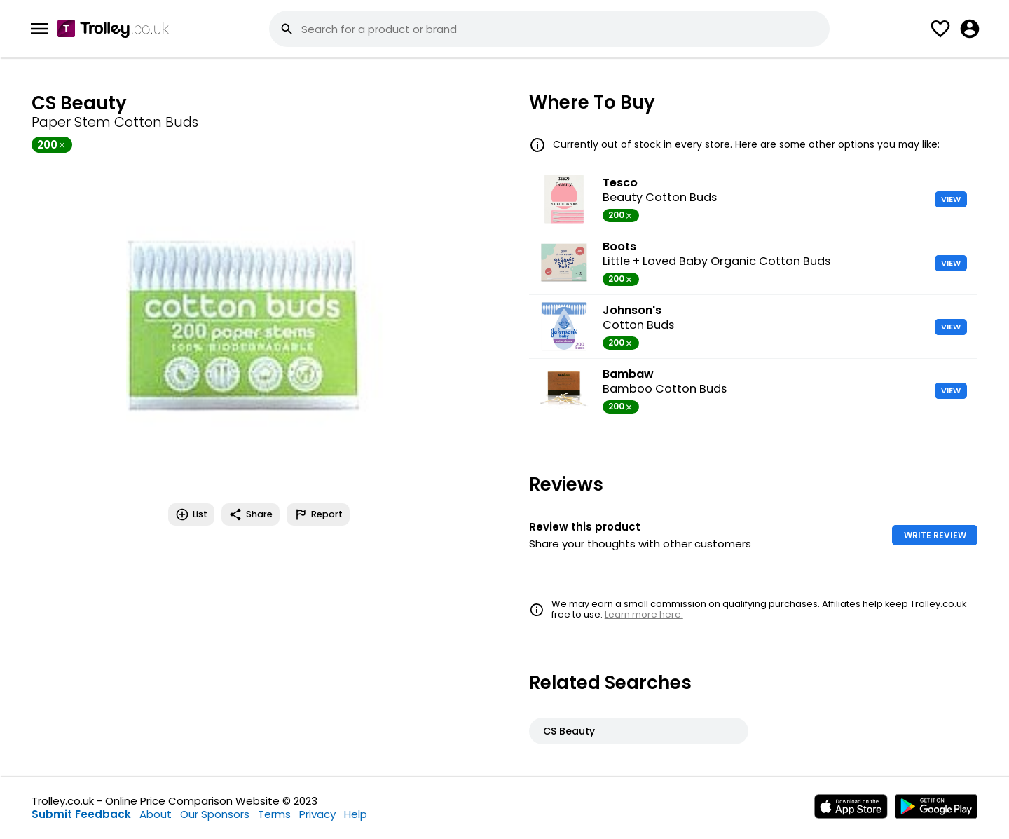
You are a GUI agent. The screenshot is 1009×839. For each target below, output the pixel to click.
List (191, 514)
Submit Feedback (81, 814)
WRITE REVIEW (935, 535)
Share (250, 514)
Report (318, 514)
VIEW (951, 199)
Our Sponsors (214, 814)
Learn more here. (644, 614)
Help (355, 814)
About (155, 814)
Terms (274, 814)
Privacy (317, 814)
